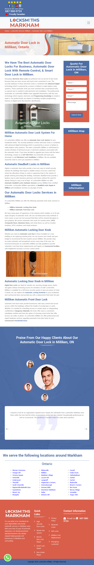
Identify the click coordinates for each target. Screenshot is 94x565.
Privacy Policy (53, 519)
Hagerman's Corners (48, 482)
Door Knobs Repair (41, 553)
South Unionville (18, 485)
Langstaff (44, 480)
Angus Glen (74, 495)
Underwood (16, 480)
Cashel (72, 478)
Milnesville (45, 470)
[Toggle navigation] (88, 22)
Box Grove (73, 487)
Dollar (43, 492)
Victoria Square (17, 475)
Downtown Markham (48, 490)
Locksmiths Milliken (45, 562)
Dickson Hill (45, 495)
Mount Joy (16, 492)
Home (7, 31)
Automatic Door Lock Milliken (42, 31)
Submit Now (76, 115)
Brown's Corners (75, 485)
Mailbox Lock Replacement (55, 536)
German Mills (46, 487)
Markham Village (47, 475)
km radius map (76, 154)
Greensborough (46, 485)
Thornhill (15, 482)
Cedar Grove (74, 473)
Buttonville (73, 482)
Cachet (72, 480)
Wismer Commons (18, 470)
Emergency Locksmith (55, 543)
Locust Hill (45, 478)
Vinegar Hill (16, 473)
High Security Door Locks (40, 524)
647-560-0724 (13, 11)
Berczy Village (75, 490)
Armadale (73, 492)
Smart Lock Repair (41, 547)
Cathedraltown (75, 475)
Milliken (44, 473)
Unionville (15, 478)
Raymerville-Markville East (21, 487)
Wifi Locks (55, 531)
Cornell (72, 470)
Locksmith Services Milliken (20, 31)
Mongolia (15, 495)
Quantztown (16, 490)
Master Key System (41, 531)
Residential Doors (21, 321)
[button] (30, 364)
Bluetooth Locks (54, 526)
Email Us (71, 518)
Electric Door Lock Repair (40, 539)
